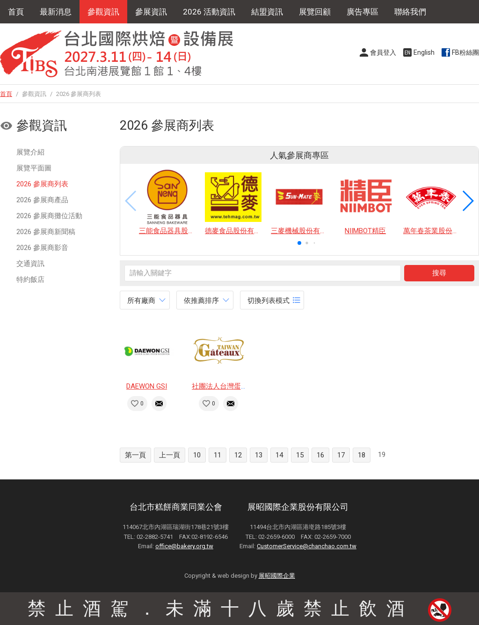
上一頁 (169, 455)
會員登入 (383, 52)
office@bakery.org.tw (184, 546)
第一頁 (135, 455)
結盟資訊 (267, 11)
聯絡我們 (410, 11)
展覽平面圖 (33, 168)
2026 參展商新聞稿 (45, 232)
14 (279, 455)
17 (341, 455)
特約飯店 (30, 279)
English (424, 52)
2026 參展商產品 (42, 200)
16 (320, 455)
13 (258, 455)
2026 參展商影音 (42, 247)
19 (381, 454)
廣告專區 (362, 11)
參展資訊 (151, 11)
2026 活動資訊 (209, 11)
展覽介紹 (30, 152)
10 (197, 455)
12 (238, 455)
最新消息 (56, 11)
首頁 (16, 11)
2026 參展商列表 (42, 184)
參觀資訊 (103, 11)
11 (217, 455)
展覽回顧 (315, 11)
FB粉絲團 (465, 52)
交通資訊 (30, 263)
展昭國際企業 (277, 575)
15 (300, 455)
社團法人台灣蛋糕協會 (227, 386)
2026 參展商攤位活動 (49, 216)
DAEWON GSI (146, 386)
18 (361, 455)
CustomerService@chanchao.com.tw (306, 546)
